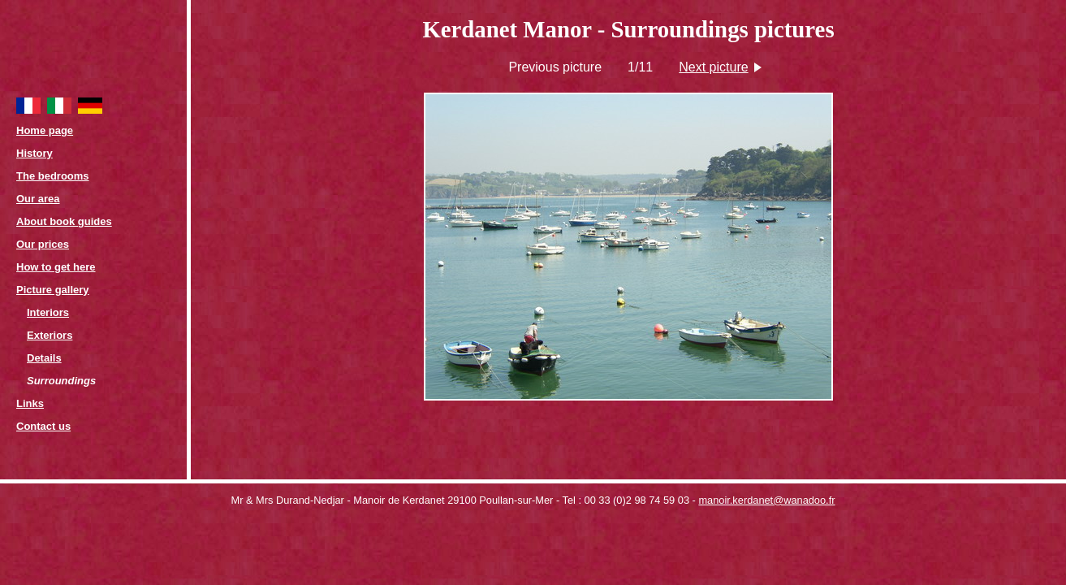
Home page (44, 130)
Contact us (43, 426)
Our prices (42, 244)
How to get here (56, 267)
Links (30, 403)
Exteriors (49, 335)
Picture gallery (52, 290)
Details (44, 358)
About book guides (64, 221)
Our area (37, 199)
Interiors (48, 312)
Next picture (713, 67)
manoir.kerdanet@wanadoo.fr (766, 500)
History (34, 153)
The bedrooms (52, 176)
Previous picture (555, 67)
